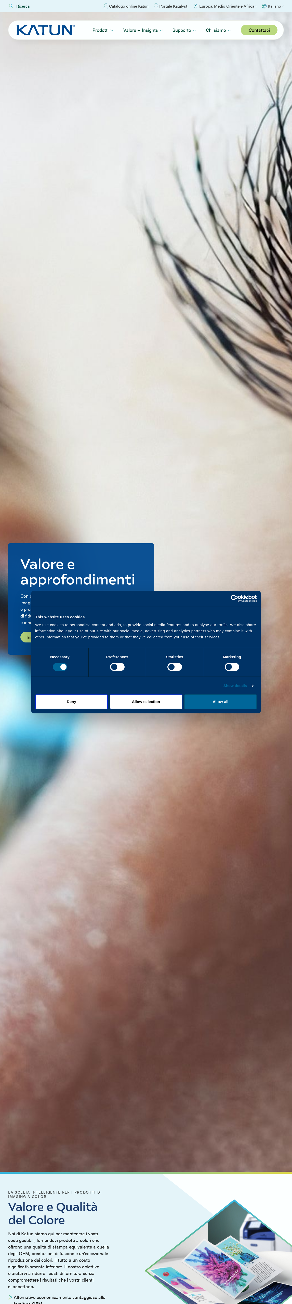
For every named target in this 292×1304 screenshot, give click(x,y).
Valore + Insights (143, 30)
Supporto (184, 30)
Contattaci (259, 30)
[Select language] (272, 6)
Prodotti (103, 30)
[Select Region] (224, 6)
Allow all (221, 701)
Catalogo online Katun (126, 6)
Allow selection (146, 701)
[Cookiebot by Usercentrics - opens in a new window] (234, 598)
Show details (235, 685)
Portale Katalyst (170, 6)
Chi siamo (218, 30)
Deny (71, 701)
